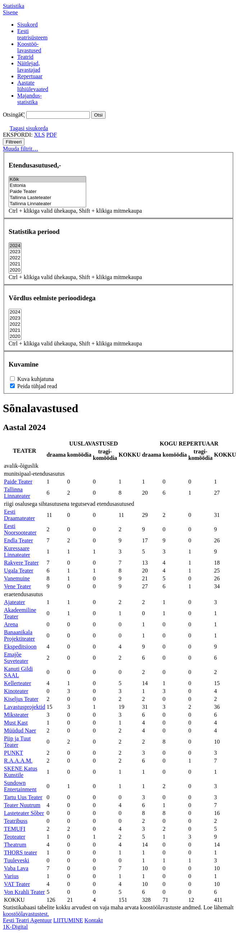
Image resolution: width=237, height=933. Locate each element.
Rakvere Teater (21, 563)
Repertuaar (29, 76)
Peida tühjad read (33, 386)
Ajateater (14, 602)
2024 (15, 246)
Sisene (10, 12)
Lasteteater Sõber (24, 813)
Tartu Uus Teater (23, 797)
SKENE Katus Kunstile (20, 771)
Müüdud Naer (20, 730)
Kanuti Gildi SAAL (18, 672)
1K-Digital (15, 927)
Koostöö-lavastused (29, 47)
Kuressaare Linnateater (17, 551)
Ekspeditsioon (20, 647)
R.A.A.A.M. (18, 761)
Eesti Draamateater (19, 515)
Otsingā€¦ (14, 115)
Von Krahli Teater (24, 892)
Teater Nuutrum (22, 805)
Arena (11, 624)
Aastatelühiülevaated (32, 86)
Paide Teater (47, 192)
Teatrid (25, 57)
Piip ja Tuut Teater (17, 741)
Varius (11, 876)
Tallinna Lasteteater (47, 198)
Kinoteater (16, 691)
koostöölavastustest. (26, 914)
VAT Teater (17, 884)
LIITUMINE (68, 920)
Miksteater (16, 715)
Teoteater (14, 837)
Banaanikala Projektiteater (19, 635)
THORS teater (20, 852)
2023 (15, 252)
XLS (39, 135)
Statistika (13, 6)
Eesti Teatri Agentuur (27, 920)
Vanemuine (17, 578)
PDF (51, 135)
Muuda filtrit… (20, 149)
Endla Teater (18, 540)
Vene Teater (17, 586)
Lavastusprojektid (24, 707)
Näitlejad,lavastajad (28, 66)
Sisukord (27, 25)
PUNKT (13, 753)
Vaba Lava (16, 868)
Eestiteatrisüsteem (32, 34)
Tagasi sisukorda (29, 128)
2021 (15, 264)
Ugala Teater (18, 570)
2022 (15, 258)
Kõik (47, 179)
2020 (15, 270)
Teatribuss (16, 821)
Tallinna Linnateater (47, 204)
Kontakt (93, 920)
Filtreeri (14, 142)
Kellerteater (17, 683)
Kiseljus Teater (21, 699)
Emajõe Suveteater (16, 657)
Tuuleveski (16, 860)
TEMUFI (14, 829)
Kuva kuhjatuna (32, 379)
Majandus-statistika (29, 99)
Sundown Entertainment (20, 786)
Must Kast (16, 723)
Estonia (47, 186)
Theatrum (15, 845)
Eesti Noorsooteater (20, 529)
